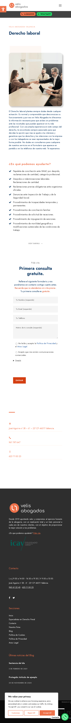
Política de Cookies (17, 635)
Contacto (12, 623)
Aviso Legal (13, 642)
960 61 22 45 (14, 587)
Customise (16, 713)
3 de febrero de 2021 (18, 669)
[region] (31, 705)
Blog (11, 631)
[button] (3, 9)
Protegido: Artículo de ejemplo (23, 677)
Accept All (47, 713)
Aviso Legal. (22, 346)
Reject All (31, 713)
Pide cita (36, 533)
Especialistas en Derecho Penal (22, 619)
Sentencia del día (17, 663)
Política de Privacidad (46, 343)
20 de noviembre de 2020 (20, 683)
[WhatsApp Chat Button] (65, 717)
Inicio (11, 615)
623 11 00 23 (28, 587)
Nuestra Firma (14, 627)
